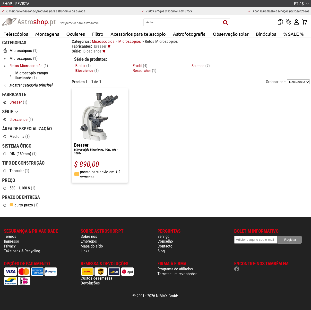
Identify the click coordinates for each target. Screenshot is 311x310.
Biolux (83, 65)
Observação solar (231, 34)
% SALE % (293, 34)
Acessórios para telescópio (138, 34)
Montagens (47, 34)
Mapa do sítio (92, 246)
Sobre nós (89, 236)
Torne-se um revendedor (177, 273)
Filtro (97, 34)
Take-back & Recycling (22, 250)
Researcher (144, 70)
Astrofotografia (189, 34)
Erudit (140, 65)
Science (200, 65)
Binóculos (266, 34)
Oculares (75, 34)
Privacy (10, 246)
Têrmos (10, 236)
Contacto (165, 246)
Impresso (11, 241)
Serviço (163, 236)
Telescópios (16, 34)
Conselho (165, 241)
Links (85, 250)
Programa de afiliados (175, 268)
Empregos (89, 241)
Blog (161, 250)
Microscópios (103, 41)
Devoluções (90, 283)
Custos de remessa (96, 278)
